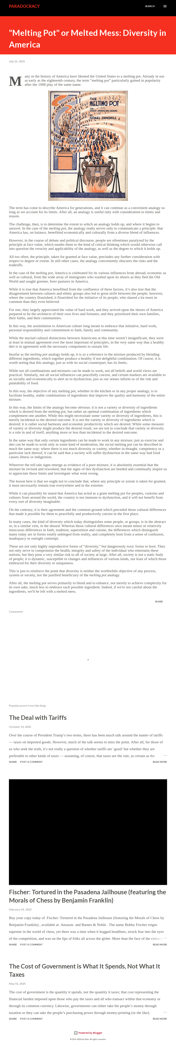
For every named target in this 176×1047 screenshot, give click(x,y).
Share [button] (159, 601)
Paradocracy (24, 6)
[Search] (150, 6)
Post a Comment (31, 761)
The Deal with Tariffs (38, 717)
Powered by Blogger (88, 1032)
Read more (160, 761)
